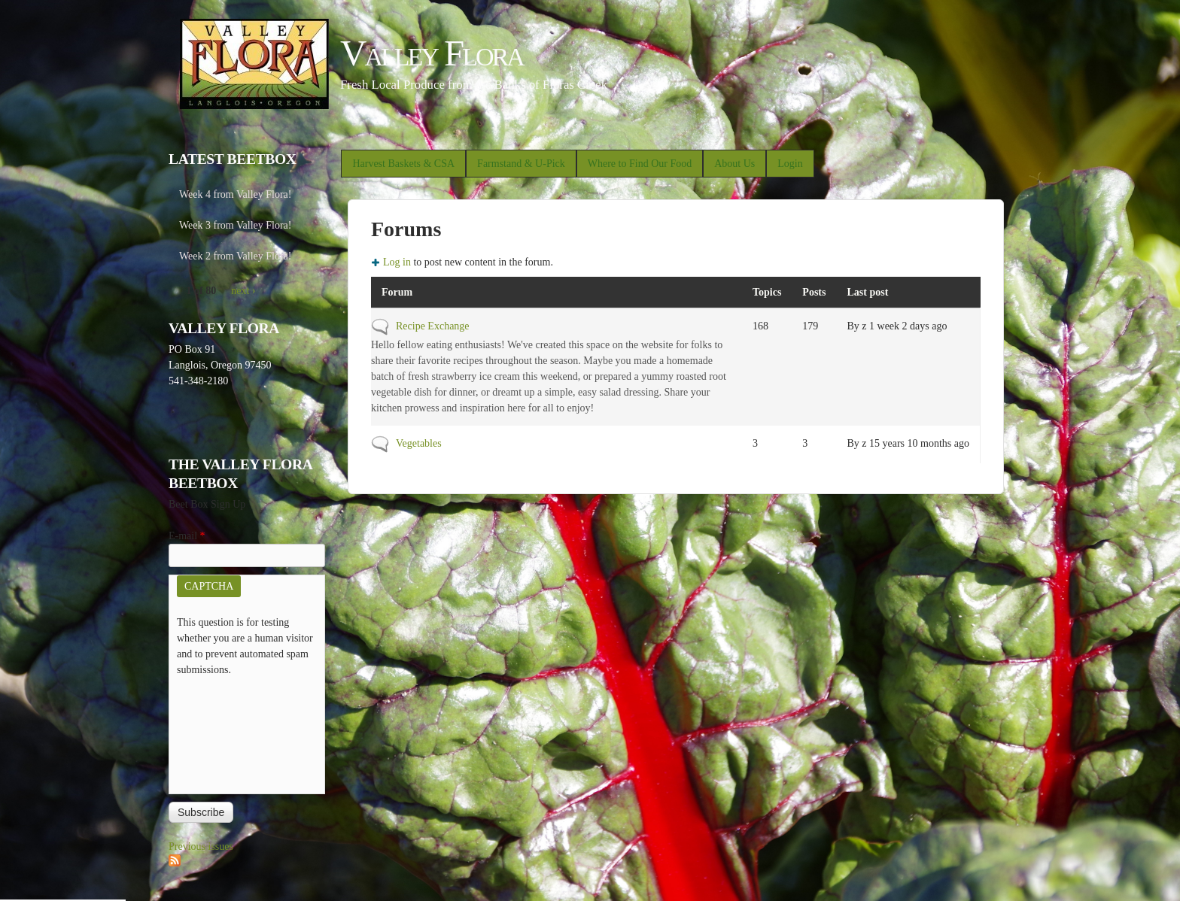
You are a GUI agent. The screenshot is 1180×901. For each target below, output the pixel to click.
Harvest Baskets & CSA (403, 163)
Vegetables (419, 443)
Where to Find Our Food (640, 163)
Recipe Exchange (433, 326)
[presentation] (238, 732)
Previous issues (201, 846)
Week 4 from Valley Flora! (235, 194)
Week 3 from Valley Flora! (235, 225)
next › (243, 290)
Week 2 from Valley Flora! (235, 256)
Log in (397, 262)
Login (789, 163)
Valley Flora (431, 53)
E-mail (187, 536)
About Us (734, 163)
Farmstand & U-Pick (521, 163)
